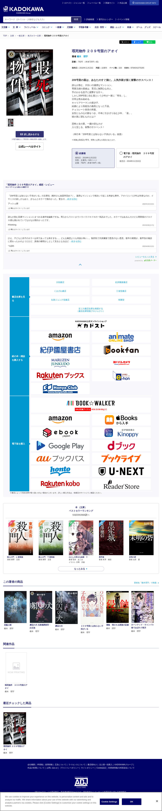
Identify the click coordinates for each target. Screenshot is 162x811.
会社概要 (31, 732)
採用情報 (49, 732)
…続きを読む (71, 199)
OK (131, 804)
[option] (16, 672)
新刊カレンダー (105, 19)
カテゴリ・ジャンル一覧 (74, 3)
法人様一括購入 (105, 732)
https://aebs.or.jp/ (70, 765)
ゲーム (139, 27)
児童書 (71, 27)
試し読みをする (29, 134)
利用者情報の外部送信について (121, 736)
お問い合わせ (52, 736)
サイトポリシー (87, 736)
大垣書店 (60, 282)
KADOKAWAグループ (124, 732)
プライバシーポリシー (69, 736)
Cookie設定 (101, 736)
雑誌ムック (117, 27)
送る (150, 42)
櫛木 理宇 (82, 56)
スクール (157, 27)
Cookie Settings (109, 804)
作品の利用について (35, 736)
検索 (76, 19)
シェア (138, 42)
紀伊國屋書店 (121, 282)
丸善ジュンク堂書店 (60, 300)
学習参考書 (85, 27)
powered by (146, 261)
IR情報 (40, 732)
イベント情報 (122, 19)
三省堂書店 (121, 291)
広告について (60, 732)
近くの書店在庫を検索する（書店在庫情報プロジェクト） (91, 309)
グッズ (147, 27)
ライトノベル (31, 27)
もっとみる (79, 569)
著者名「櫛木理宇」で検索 (145, 583)
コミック (47, 27)
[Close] (157, 804)
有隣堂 (121, 300)
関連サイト (110, 3)
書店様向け (92, 732)
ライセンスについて (76, 732)
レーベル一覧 (95, 3)
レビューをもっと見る (144, 257)
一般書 (59, 27)
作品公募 (123, 3)
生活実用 (101, 27)
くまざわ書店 (60, 291)
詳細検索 (89, 19)
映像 (130, 27)
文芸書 (5, 27)
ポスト (126, 42)
